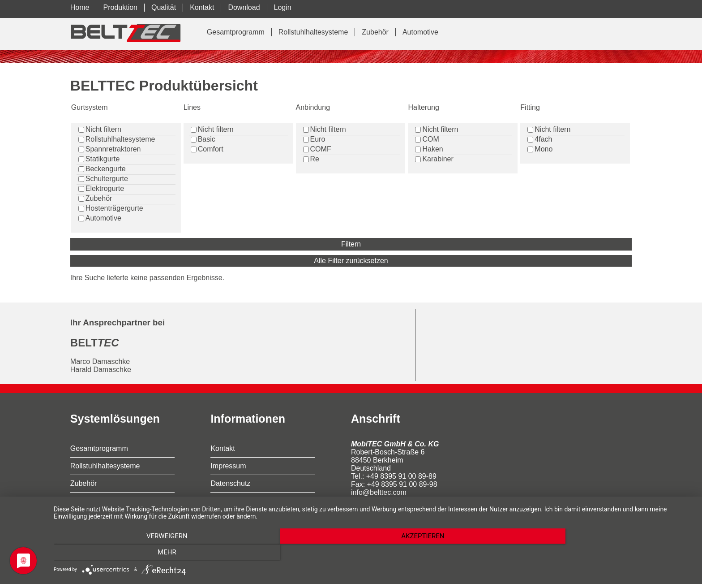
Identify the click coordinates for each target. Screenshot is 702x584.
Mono (543, 149)
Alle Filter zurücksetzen (351, 260)
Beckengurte (106, 169)
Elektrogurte (105, 188)
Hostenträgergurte (114, 208)
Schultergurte (107, 178)
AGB (218, 501)
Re (314, 159)
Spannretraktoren (113, 149)
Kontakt (222, 448)
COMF (320, 149)
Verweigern (149, 553)
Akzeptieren (373, 553)
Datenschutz (230, 483)
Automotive (420, 32)
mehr (597, 553)
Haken (432, 149)
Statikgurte (103, 159)
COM (430, 139)
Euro (317, 139)
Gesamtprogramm (236, 32)
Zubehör (375, 32)
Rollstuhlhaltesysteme (313, 32)
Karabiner (437, 159)
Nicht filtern (103, 129)
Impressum (228, 466)
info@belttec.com (379, 492)
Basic (206, 139)
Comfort (210, 149)
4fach (543, 139)
